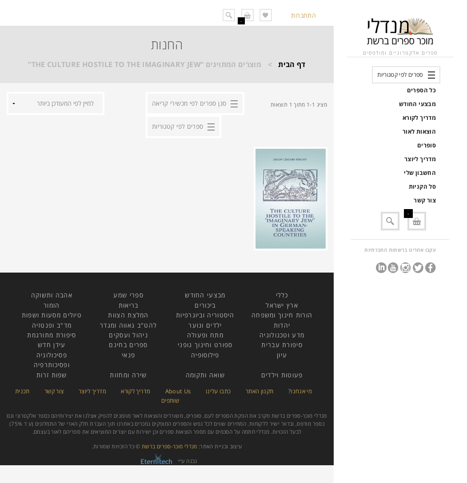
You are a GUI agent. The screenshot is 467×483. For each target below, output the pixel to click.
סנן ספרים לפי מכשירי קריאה (189, 103)
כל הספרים (421, 90)
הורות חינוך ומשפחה (281, 315)
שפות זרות (51, 375)
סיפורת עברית (282, 344)
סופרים (426, 145)
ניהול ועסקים (128, 335)
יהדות (282, 325)
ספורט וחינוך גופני (205, 344)
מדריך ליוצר (420, 159)
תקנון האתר (260, 391)
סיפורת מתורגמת (51, 335)
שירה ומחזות (128, 375)
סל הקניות (422, 186)
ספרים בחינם (128, 344)
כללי (282, 295)
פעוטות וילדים (282, 375)
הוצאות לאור (419, 131)
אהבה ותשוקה (51, 295)
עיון (282, 355)
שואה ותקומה (205, 375)
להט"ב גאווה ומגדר (128, 325)
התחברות (303, 15)
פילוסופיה (205, 355)
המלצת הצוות (128, 315)
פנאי (128, 355)
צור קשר (425, 200)
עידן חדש (51, 344)
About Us (178, 391)
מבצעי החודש (417, 104)
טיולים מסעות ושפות (52, 315)
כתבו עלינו (218, 391)
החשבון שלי (420, 173)
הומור (52, 305)
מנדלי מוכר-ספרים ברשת (169, 446)
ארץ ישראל (282, 305)
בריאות (129, 305)
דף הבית (292, 64)
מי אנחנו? (300, 391)
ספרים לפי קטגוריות (400, 75)
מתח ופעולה (205, 335)
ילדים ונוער (205, 325)
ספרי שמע (128, 295)
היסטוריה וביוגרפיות (205, 315)
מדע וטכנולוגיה (281, 335)
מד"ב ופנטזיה (52, 325)
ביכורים (205, 305)
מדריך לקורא (419, 118)
